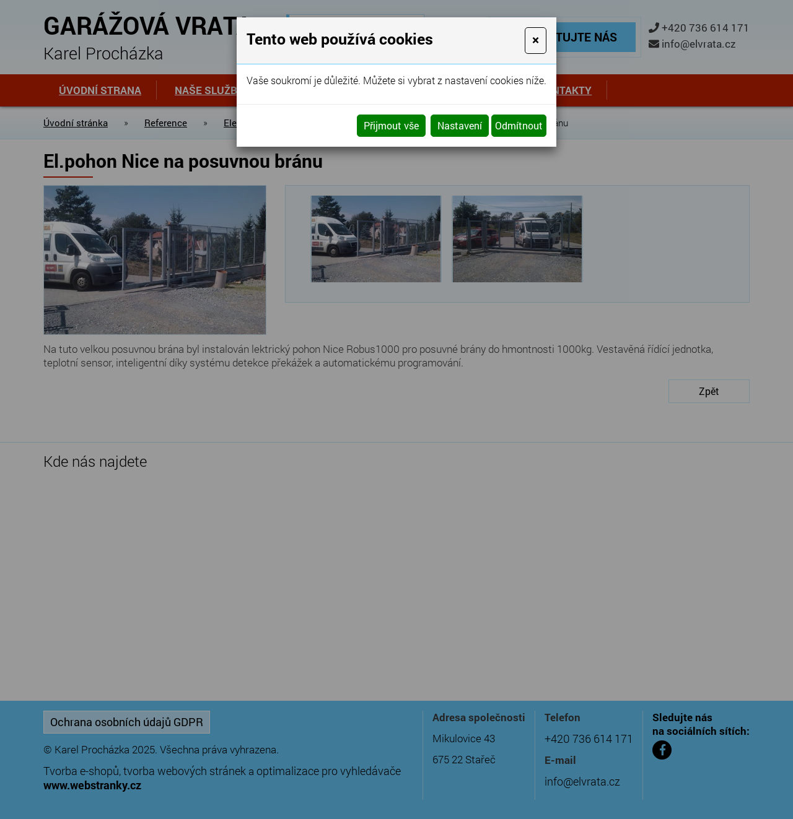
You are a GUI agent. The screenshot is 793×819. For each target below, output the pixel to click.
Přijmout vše (391, 125)
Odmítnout (519, 125)
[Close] (535, 40)
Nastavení (459, 125)
